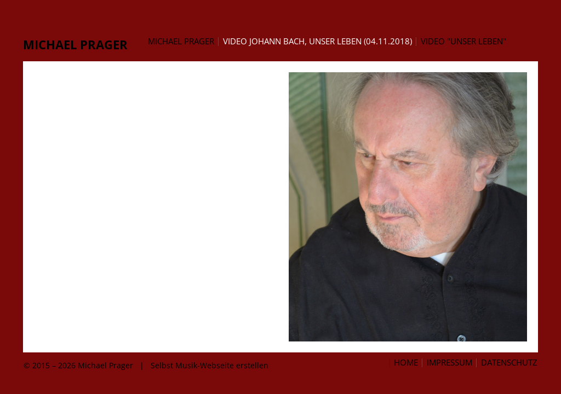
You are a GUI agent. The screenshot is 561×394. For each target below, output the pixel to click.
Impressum (449, 362)
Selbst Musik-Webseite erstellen (209, 365)
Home (406, 362)
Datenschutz (509, 362)
